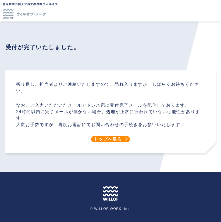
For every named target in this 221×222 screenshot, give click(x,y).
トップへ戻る (108, 139)
